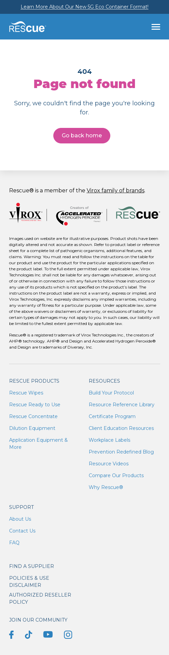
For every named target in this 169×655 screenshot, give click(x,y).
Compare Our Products (116, 475)
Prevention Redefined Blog (121, 452)
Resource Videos (109, 464)
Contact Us (22, 531)
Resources (104, 381)
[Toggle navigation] (155, 26)
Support (21, 507)
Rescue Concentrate (33, 416)
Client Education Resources (121, 428)
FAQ (14, 543)
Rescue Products (34, 381)
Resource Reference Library (121, 405)
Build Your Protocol (111, 393)
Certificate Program (112, 416)
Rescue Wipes (26, 393)
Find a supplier (31, 566)
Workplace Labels (109, 440)
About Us (20, 519)
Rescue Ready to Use (34, 405)
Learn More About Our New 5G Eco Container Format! (84, 7)
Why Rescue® (106, 487)
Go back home (82, 135)
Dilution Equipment (32, 428)
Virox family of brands (115, 190)
